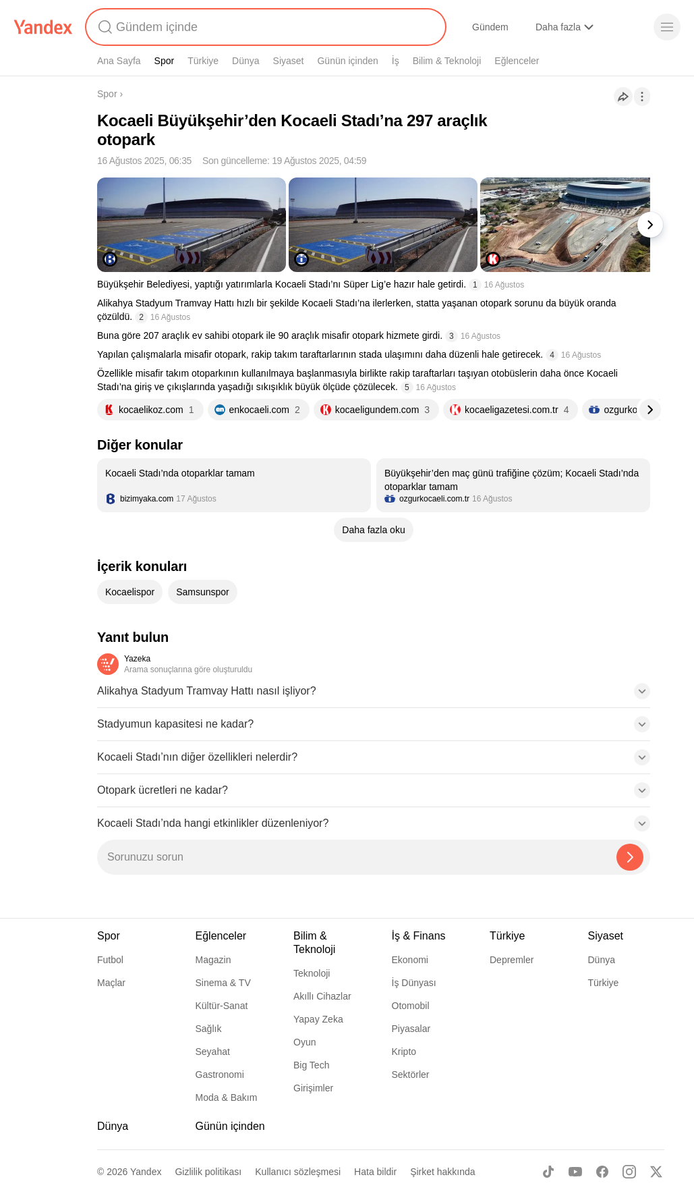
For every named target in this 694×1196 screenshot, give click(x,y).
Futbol (110, 959)
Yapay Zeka (318, 1019)
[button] (373, 695)
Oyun (304, 1042)
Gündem (490, 27)
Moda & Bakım (227, 1097)
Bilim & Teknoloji (447, 60)
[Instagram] (629, 1172)
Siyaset (288, 60)
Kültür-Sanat (222, 1005)
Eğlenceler (516, 60)
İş (395, 60)
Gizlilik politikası (208, 1171)
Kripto (404, 1051)
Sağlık (209, 1028)
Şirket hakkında (442, 1171)
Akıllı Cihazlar (322, 996)
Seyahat (213, 1051)
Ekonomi (410, 959)
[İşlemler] (642, 96)
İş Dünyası (414, 982)
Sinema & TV (223, 982)
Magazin (213, 959)
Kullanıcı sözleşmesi (298, 1171)
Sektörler (411, 1074)
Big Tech (311, 1065)
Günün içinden (347, 60)
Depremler (511, 959)
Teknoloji (311, 973)
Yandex (145, 1171)
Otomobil (411, 1005)
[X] (656, 1172)
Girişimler (313, 1088)
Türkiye (203, 60)
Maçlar (111, 982)
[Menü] (667, 26)
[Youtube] (575, 1172)
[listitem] (234, 485)
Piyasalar (411, 1028)
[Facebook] (602, 1172)
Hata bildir (375, 1171)
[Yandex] (43, 27)
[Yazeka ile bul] (629, 857)
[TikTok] (548, 1172)
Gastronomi (220, 1074)
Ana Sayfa (119, 60)
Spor (164, 61)
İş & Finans (419, 936)
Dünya (245, 60)
